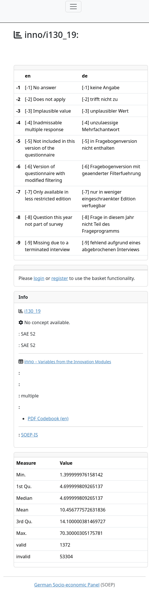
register (59, 278)
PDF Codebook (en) (48, 418)
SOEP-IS (29, 435)
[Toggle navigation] (73, 6)
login (39, 278)
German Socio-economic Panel (67, 585)
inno (67, 361)
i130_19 (32, 311)
